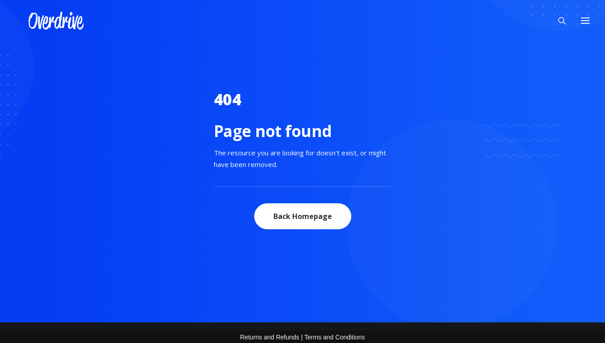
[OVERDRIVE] (42, 18)
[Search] (558, 18)
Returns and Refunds (269, 337)
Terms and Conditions (334, 337)
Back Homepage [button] (302, 216)
